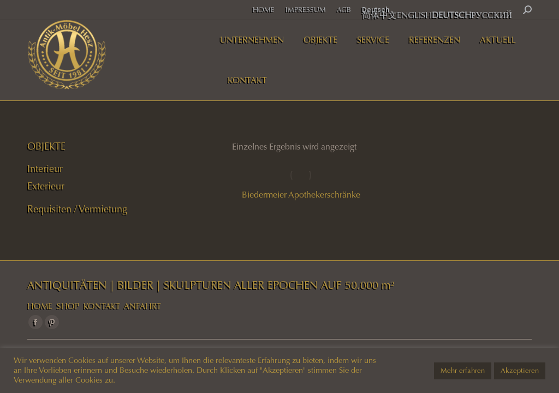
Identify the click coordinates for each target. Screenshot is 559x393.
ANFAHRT (142, 306)
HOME (39, 306)
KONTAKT (102, 306)
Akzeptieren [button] (520, 370)
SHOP (68, 306)
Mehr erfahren (463, 370)
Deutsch (375, 9)
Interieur (45, 169)
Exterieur (45, 186)
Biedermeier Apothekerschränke (301, 194)
